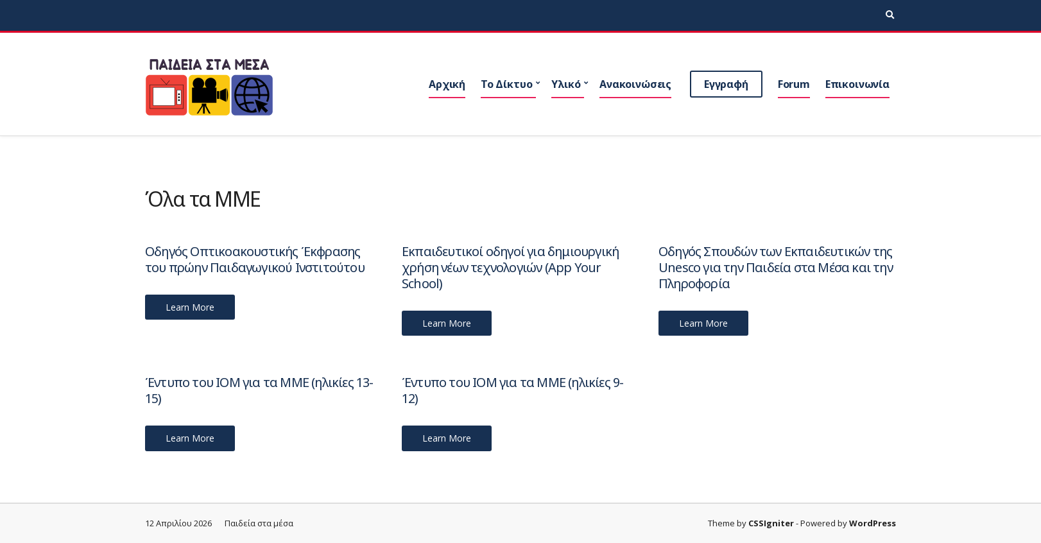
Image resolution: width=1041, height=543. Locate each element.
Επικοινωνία (857, 84)
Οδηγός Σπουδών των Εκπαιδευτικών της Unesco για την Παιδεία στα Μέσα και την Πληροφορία (775, 267)
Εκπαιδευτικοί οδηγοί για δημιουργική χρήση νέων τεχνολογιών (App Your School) (510, 267)
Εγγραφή (726, 84)
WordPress (872, 523)
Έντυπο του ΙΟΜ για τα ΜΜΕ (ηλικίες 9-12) (512, 390)
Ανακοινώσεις (635, 84)
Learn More (190, 307)
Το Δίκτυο (507, 84)
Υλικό (565, 84)
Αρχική (447, 84)
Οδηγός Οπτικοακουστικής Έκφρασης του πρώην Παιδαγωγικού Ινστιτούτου (255, 259)
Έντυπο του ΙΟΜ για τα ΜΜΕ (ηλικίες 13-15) (259, 390)
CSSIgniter (771, 523)
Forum (794, 84)
